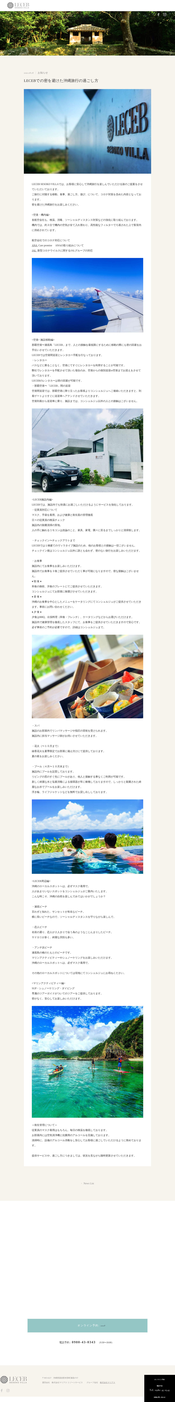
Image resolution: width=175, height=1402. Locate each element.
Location (82, 14)
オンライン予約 (88, 1328)
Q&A (102, 14)
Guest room (43, 14)
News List (89, 1183)
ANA (35, 245)
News (93, 14)
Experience (59, 14)
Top (30, 14)
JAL (34, 250)
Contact (113, 14)
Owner (146, 14)
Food (72, 14)
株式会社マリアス (107, 1388)
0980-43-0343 (84, 1347)
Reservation (128, 14)
